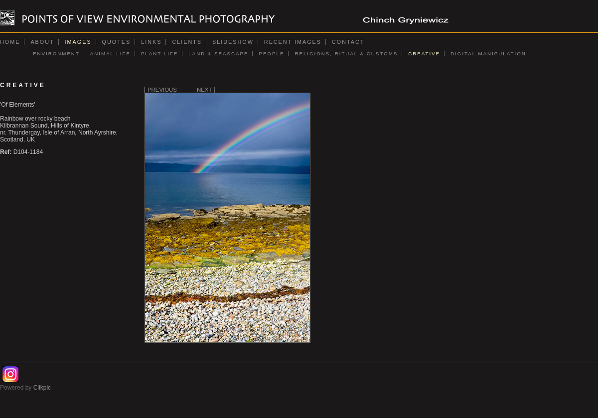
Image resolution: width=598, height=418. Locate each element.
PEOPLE (271, 53)
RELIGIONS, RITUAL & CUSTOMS (346, 53)
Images (78, 42)
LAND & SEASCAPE (218, 53)
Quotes (116, 42)
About (42, 42)
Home (10, 42)
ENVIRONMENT (56, 53)
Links (151, 42)
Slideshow (233, 42)
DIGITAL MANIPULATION (488, 53)
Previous (162, 90)
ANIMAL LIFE (110, 53)
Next (204, 90)
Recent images (292, 42)
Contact (348, 42)
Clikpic (42, 387)
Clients (187, 42)
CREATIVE (424, 53)
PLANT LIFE (159, 53)
